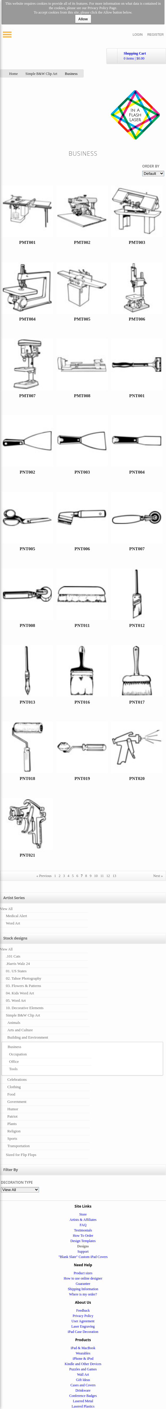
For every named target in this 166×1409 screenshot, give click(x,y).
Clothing (14, 1087)
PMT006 (137, 319)
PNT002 (27, 472)
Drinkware (83, 1390)
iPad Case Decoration (83, 1332)
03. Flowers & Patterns (23, 985)
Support (82, 1251)
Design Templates (83, 1241)
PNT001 (137, 395)
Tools (13, 1069)
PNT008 (27, 625)
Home (13, 74)
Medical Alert (16, 916)
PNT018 (27, 778)
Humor (12, 1109)
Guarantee (83, 1284)
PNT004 (137, 472)
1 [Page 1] (55, 876)
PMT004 (27, 319)
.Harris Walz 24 (18, 963)
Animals (13, 1022)
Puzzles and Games (83, 1369)
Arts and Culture (20, 1030)
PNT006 (82, 548)
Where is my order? (83, 1294)
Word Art (13, 923)
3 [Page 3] (64, 876)
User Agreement (82, 1321)
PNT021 (27, 855)
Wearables (83, 1353)
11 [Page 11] (102, 876)
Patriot (12, 1116)
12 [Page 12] (108, 876)
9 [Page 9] (90, 876)
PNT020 (137, 778)
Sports (12, 1138)
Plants (12, 1123)
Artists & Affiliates (83, 1220)
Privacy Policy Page (102, 8)
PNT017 (137, 702)
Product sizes (83, 1273)
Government (16, 1101)
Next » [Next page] (158, 876)
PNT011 (82, 625)
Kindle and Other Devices (83, 1364)
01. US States (16, 971)
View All (6, 909)
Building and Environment (27, 1037)
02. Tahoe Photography (23, 978)
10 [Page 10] (96, 876)
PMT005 (82, 319)
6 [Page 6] (77, 876)
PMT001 (27, 242)
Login (138, 34)
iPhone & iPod (83, 1359)
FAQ (83, 1225)
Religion (14, 1131)
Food (11, 1094)
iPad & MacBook (83, 1348)
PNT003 (82, 472)
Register (155, 34)
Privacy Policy (83, 1316)
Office (14, 1061)
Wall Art (83, 1374)
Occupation (18, 1054)
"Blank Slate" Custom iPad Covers (83, 1257)
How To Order (83, 1236)
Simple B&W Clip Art (41, 74)
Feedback (83, 1310)
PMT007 (27, 395)
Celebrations (17, 1079)
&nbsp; (27, 220)
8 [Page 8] (86, 876)
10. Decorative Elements (24, 1008)
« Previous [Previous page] (43, 876)
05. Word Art (16, 1000)
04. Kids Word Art (20, 993)
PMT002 (82, 242)
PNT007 (137, 548)
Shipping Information (83, 1289)
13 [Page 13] (114, 876)
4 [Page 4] (68, 876)
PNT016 (82, 702)
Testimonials (83, 1230)
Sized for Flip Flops (21, 1154)
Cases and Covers (83, 1385)
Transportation (18, 1146)
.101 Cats (13, 956)
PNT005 (27, 548)
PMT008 (82, 395)
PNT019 (82, 778)
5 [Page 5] (73, 876)
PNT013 (27, 702)
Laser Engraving (83, 1326)
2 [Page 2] (60, 876)
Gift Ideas (83, 1380)
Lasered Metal (83, 1401)
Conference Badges (83, 1396)
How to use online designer (83, 1278)
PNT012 (137, 625)
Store (83, 1214)
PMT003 (137, 242)
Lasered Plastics (83, 1406)
